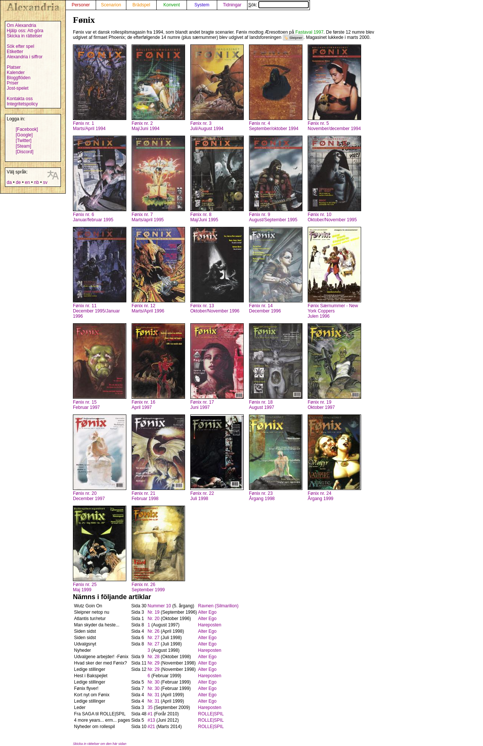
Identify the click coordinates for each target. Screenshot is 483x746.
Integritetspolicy (22, 104)
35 (150, 707)
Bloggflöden (18, 77)
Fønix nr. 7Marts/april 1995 (148, 217)
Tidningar (232, 4)
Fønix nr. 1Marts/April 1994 (89, 126)
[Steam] (23, 146)
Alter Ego (207, 612)
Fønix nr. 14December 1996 (265, 308)
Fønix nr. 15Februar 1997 (86, 405)
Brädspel (141, 4)
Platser (14, 67)
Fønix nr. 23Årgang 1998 (262, 496)
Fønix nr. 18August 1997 (261, 405)
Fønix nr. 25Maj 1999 (84, 587)
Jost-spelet (17, 88)
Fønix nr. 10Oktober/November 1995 (332, 217)
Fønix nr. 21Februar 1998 (145, 496)
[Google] (24, 135)
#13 (151, 720)
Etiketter (15, 51)
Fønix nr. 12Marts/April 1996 (148, 308)
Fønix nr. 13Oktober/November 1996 (214, 308)
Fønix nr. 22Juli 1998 (202, 496)
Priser (12, 83)
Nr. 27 (154, 637)
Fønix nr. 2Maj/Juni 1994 (146, 126)
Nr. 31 (154, 694)
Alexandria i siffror (25, 56)
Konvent (171, 4)
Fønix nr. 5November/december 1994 (334, 126)
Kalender (16, 72)
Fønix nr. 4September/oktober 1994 (273, 126)
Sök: (278, 4)
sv (45, 182)
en (27, 182)
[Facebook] (27, 129)
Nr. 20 (154, 618)
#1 (150, 713)
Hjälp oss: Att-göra (25, 30)
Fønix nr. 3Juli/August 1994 (207, 126)
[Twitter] (23, 140)
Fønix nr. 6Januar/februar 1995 (93, 217)
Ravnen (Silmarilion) (218, 605)
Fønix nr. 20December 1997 (89, 496)
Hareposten (209, 625)
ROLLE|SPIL (211, 713)
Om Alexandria (21, 25)
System (201, 4)
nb (36, 182)
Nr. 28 (154, 656)
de (18, 182)
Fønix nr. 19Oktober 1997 (321, 405)
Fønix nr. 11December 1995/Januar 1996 (96, 311)
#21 (151, 726)
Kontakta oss (20, 98)
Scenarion (111, 4)
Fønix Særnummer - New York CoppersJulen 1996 (333, 311)
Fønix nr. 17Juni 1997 (202, 405)
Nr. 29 (154, 663)
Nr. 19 (154, 612)
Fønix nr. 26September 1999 (148, 587)
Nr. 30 (154, 682)
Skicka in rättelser (24, 35)
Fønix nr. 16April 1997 (143, 405)
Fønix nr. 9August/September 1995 (273, 217)
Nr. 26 (154, 631)
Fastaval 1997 (309, 32)
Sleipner (295, 38)
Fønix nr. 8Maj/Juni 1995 (204, 217)
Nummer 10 (159, 605)
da (9, 182)
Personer (81, 4)
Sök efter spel (20, 46)
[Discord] (24, 151)
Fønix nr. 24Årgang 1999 (320, 496)
